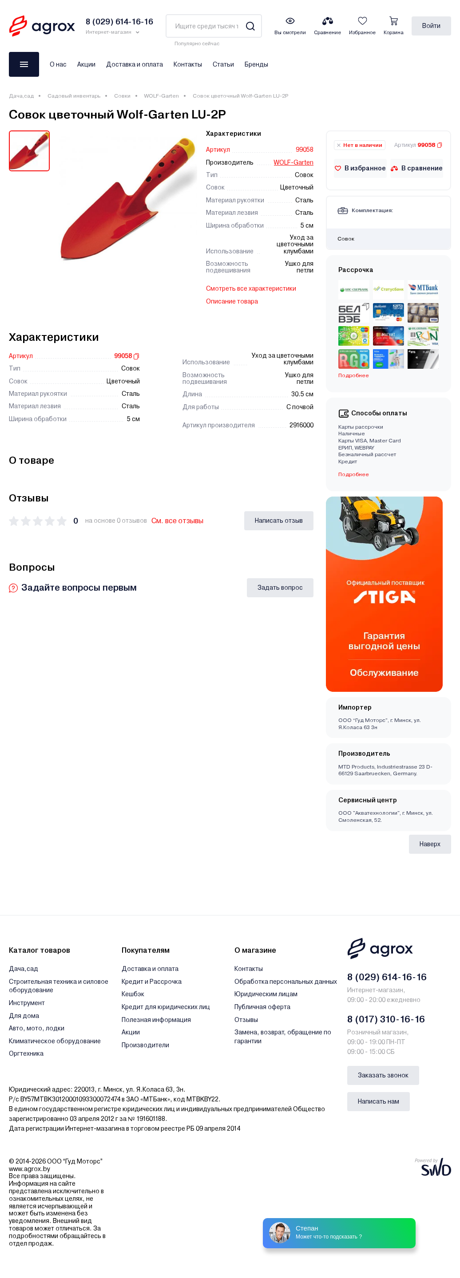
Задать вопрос (280, 587)
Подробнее (353, 375)
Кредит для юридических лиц (166, 1006)
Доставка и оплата (134, 64)
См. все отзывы (177, 521)
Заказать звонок (383, 1075)
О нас (58, 64)
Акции (86, 64)
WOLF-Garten (161, 96)
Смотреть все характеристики (251, 288)
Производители (145, 1045)
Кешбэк (133, 994)
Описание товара (232, 301)
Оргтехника (26, 1053)
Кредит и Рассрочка (152, 981)
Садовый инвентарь (74, 96)
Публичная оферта (262, 1006)
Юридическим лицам (265, 994)
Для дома (24, 1015)
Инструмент (27, 1002)
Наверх (430, 844)
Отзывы (246, 1019)
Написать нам (378, 1101)
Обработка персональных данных (285, 981)
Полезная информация (156, 1019)
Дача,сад (21, 96)
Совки (122, 96)
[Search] (250, 26)
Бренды (256, 64)
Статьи (223, 64)
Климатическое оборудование (55, 1041)
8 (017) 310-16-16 (386, 1019)
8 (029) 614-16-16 (387, 977)
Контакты (188, 64)
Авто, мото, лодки (36, 1028)
